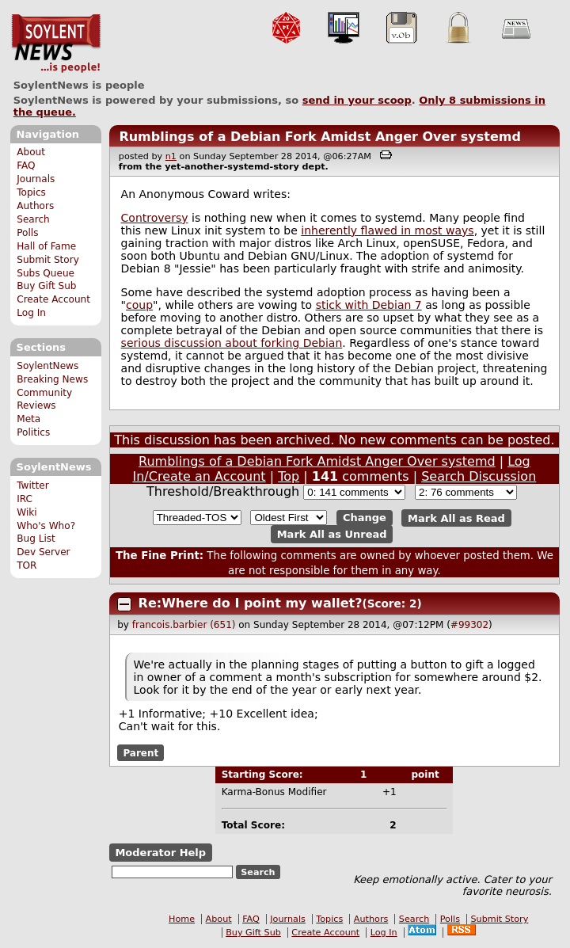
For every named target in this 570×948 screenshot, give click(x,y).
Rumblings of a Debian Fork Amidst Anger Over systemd (320, 136)
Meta (28, 419)
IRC (24, 498)
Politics (33, 432)
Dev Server (43, 552)
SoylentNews (55, 43)
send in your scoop (357, 100)
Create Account (53, 299)
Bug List (36, 538)
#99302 (469, 624)
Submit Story (48, 259)
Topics (31, 192)
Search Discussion (478, 476)
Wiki (26, 512)
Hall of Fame (46, 246)
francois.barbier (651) (184, 624)
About (31, 152)
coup (139, 305)
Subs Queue (45, 273)
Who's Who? (46, 525)
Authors (35, 205)
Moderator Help (160, 853)
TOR (26, 565)
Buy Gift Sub (46, 285)
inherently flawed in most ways (387, 230)
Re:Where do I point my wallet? (251, 603)
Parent (140, 752)
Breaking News (52, 379)
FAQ (26, 165)
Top (288, 476)
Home (182, 919)
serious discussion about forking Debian (232, 343)
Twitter (32, 485)
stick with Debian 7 (369, 305)
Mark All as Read (456, 517)
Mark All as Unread (332, 534)
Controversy (154, 217)
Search (33, 219)
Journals (36, 179)
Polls (27, 232)
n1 (171, 156)
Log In (31, 312)
